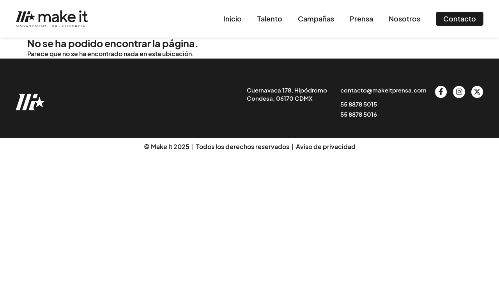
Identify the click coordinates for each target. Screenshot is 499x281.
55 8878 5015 (358, 104)
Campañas (316, 18)
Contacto (459, 18)
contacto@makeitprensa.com (383, 90)
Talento (269, 18)
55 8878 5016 (358, 114)
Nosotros (404, 18)
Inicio (232, 18)
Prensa (361, 18)
